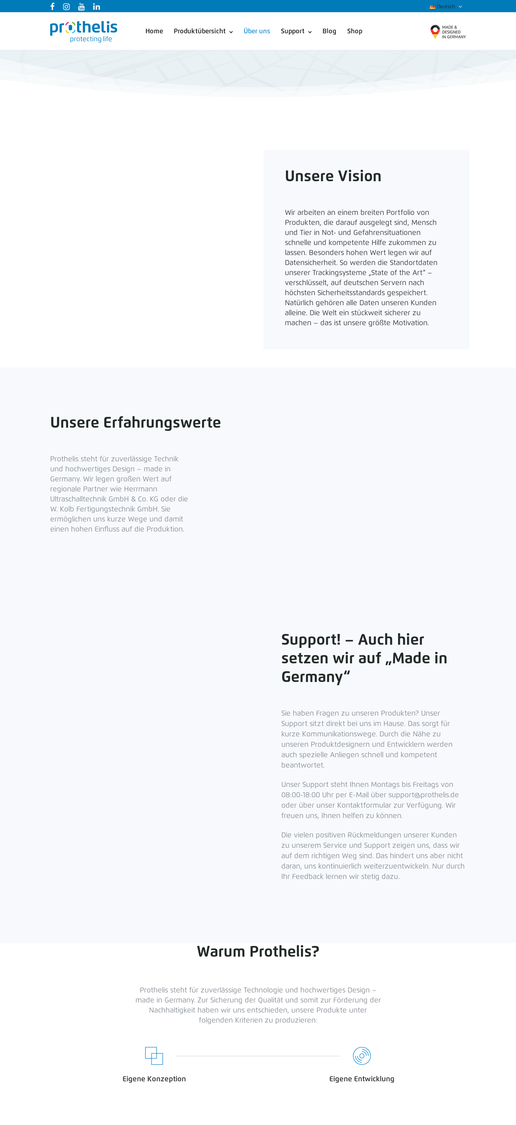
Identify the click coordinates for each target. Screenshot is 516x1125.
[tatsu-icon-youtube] (83, 6)
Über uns (257, 31)
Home (154, 31)
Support (293, 31)
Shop (354, 31)
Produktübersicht (200, 31)
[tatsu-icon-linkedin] (98, 6)
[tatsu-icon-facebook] (54, 6)
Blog (329, 31)
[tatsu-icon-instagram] (68, 6)
